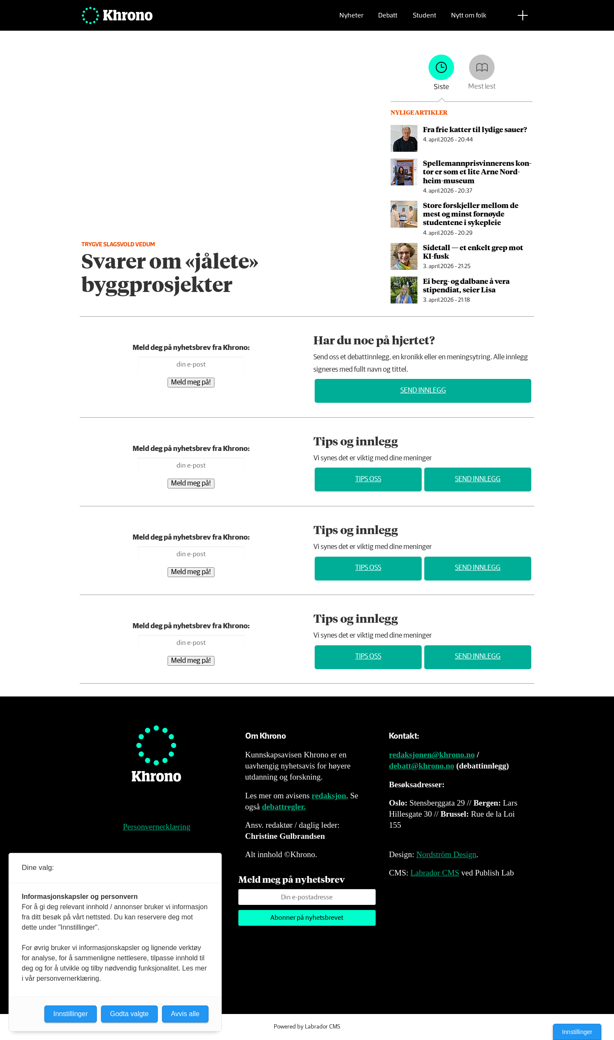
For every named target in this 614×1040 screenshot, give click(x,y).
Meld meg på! (191, 382)
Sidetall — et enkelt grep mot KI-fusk (473, 251)
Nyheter (351, 19)
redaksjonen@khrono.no (432, 754)
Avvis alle (185, 1013)
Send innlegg (423, 390)
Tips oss (368, 479)
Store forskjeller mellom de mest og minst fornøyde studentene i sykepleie (470, 214)
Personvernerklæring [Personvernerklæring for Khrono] (156, 826)
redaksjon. (330, 795)
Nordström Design (446, 854)
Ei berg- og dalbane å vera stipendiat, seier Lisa (466, 285)
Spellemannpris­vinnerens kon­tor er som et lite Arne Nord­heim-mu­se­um (477, 171)
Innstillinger (577, 1031)
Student (424, 19)
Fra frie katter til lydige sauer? (475, 129)
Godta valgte (129, 1013)
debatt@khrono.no (421, 765)
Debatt (387, 19)
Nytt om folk (469, 19)
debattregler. (284, 806)
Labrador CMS (434, 872)
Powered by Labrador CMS (307, 1027)
